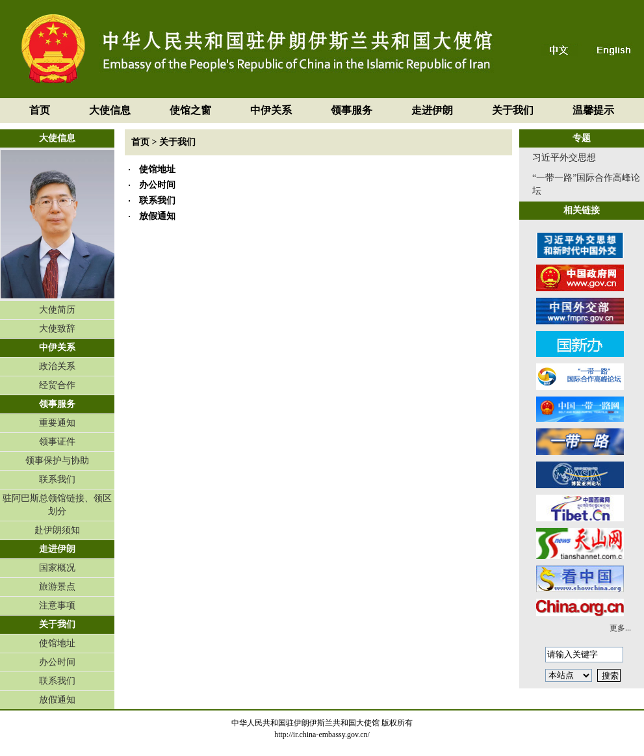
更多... (620, 627)
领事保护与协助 (57, 460)
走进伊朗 (432, 110)
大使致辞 (57, 328)
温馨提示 (593, 110)
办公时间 (57, 662)
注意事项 (57, 605)
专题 (582, 138)
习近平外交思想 (564, 158)
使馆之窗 (190, 110)
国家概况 (57, 568)
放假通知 (57, 700)
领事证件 (57, 442)
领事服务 (351, 110)
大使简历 (57, 310)
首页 (39, 110)
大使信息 (110, 110)
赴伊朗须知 (57, 530)
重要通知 (57, 423)
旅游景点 (57, 587)
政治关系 (57, 366)
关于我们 (513, 110)
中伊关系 (271, 110)
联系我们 (57, 479)
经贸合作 (57, 385)
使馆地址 (57, 643)
